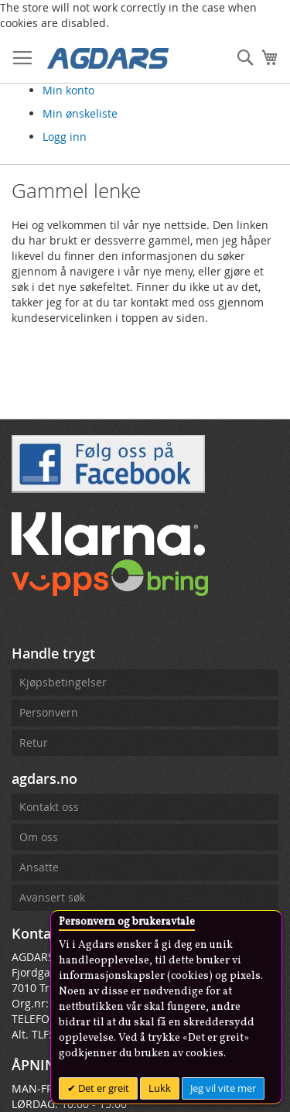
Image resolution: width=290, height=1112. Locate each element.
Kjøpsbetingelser (63, 682)
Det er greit (102, 1088)
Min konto (68, 90)
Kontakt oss (49, 806)
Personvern (48, 712)
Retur (33, 742)
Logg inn (65, 136)
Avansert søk (52, 897)
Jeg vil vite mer (223, 1088)
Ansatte (39, 867)
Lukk (159, 1088)
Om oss (38, 837)
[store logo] (108, 57)
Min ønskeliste (80, 113)
